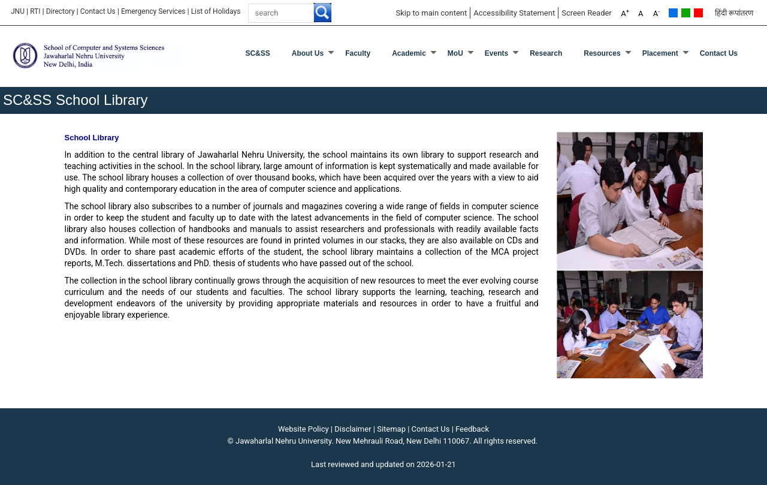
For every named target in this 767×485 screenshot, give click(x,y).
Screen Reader (586, 12)
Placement (660, 53)
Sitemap (391, 428)
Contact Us (98, 11)
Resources (602, 53)
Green (685, 12)
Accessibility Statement (514, 12)
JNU (18, 11)
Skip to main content (431, 12)
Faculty (357, 53)
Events (496, 53)
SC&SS (257, 53)
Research (546, 53)
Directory (60, 11)
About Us (308, 53)
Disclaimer (352, 428)
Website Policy (303, 428)
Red (698, 12)
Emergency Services (153, 11)
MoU (455, 53)
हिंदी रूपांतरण (734, 12)
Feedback (472, 428)
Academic (409, 53)
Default (673, 12)
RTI (35, 11)
